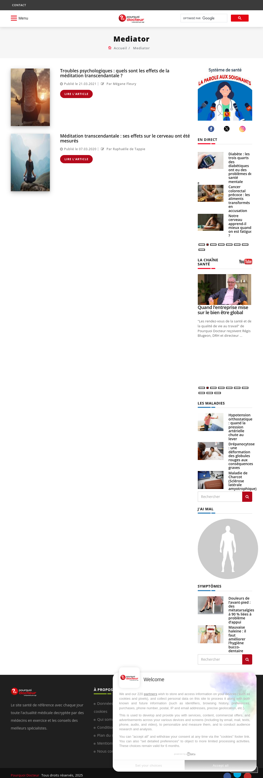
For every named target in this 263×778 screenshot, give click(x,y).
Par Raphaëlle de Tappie (122, 149)
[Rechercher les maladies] (247, 492)
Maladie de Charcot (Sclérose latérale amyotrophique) (243, 476)
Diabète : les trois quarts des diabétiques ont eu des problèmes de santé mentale (240, 167)
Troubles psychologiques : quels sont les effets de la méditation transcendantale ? (114, 73)
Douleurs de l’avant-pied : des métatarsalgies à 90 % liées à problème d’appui (241, 605)
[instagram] (243, 129)
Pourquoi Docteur (25, 771)
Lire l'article (76, 94)
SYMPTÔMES (209, 582)
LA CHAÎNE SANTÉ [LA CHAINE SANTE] (214, 259)
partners (150, 694)
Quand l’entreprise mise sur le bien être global (223, 305)
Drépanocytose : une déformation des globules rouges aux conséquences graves (242, 451)
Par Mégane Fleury (118, 84)
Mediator (141, 48)
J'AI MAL (205, 504)
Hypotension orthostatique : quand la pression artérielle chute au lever (240, 422)
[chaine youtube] (245, 261)
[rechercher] (203, 18)
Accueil (120, 48)
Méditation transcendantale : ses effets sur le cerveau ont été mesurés (124, 138)
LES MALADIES (211, 399)
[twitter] (228, 129)
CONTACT (19, 5)
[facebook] (212, 129)
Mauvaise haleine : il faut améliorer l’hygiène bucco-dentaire (237, 634)
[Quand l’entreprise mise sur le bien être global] (225, 285)
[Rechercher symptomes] (247, 655)
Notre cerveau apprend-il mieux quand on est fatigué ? (240, 225)
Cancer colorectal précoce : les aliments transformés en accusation (239, 198)
